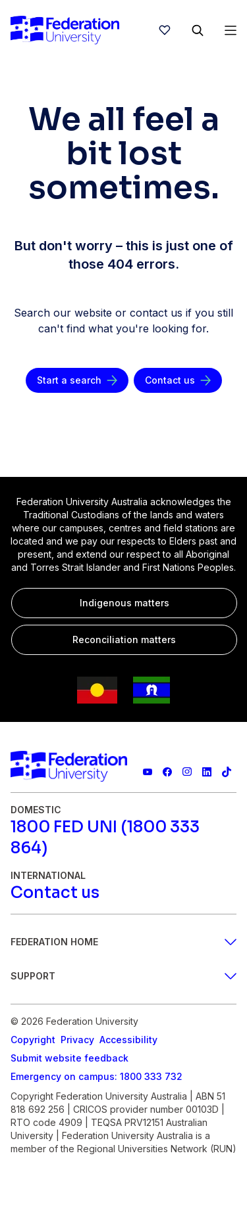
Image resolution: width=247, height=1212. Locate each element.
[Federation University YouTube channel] (147, 772)
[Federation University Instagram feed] (187, 772)
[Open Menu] (230, 30)
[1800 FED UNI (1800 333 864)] (123, 838)
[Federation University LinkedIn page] (207, 772)
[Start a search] (77, 380)
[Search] (198, 30)
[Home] (65, 30)
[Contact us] (178, 380)
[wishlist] (165, 30)
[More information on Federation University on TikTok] (226, 772)
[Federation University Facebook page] (167, 772)
